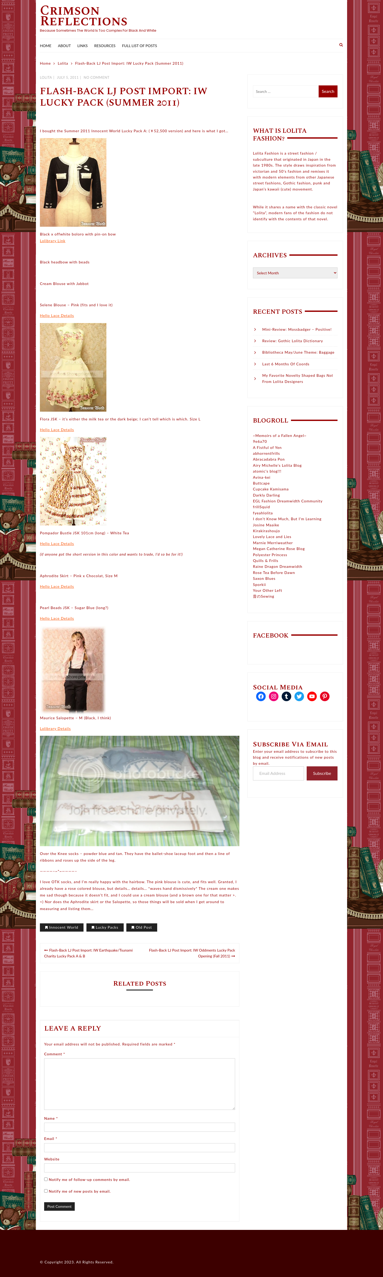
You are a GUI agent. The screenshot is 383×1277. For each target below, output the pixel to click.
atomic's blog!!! (267, 471)
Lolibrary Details (55, 728)
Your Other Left (267, 590)
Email (50, 1138)
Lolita (46, 77)
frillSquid (261, 507)
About (64, 45)
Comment (54, 1054)
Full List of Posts (139, 45)
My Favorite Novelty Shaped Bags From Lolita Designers (297, 378)
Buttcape (261, 483)
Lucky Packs (107, 927)
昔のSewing (263, 596)
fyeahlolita (263, 513)
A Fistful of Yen (267, 447)
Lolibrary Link (52, 240)
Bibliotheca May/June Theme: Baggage (298, 352)
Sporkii (259, 584)
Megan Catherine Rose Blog (279, 548)
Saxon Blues (264, 578)
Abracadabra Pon (269, 459)
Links (82, 45)
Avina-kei (261, 477)
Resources (104, 45)
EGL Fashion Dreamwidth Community (288, 501)
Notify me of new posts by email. (80, 1191)
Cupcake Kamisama (271, 489)
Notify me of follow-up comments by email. (89, 1179)
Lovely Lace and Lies (272, 536)
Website (52, 1159)
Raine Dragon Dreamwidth (277, 566)
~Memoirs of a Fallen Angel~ (279, 435)
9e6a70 (260, 441)
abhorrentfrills (266, 453)
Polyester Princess (270, 554)
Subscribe (322, 773)
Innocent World (63, 927)
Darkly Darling (266, 495)
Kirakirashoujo (266, 530)
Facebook (271, 635)
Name (51, 1118)
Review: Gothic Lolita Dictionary (292, 340)
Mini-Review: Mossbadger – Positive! (297, 329)
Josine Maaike (266, 525)
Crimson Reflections (83, 16)
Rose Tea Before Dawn (274, 572)
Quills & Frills (265, 560)
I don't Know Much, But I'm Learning (287, 518)
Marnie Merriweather (273, 542)
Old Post (144, 927)
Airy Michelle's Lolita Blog (277, 465)
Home (45, 45)
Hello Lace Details (57, 315)
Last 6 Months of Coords (286, 364)
